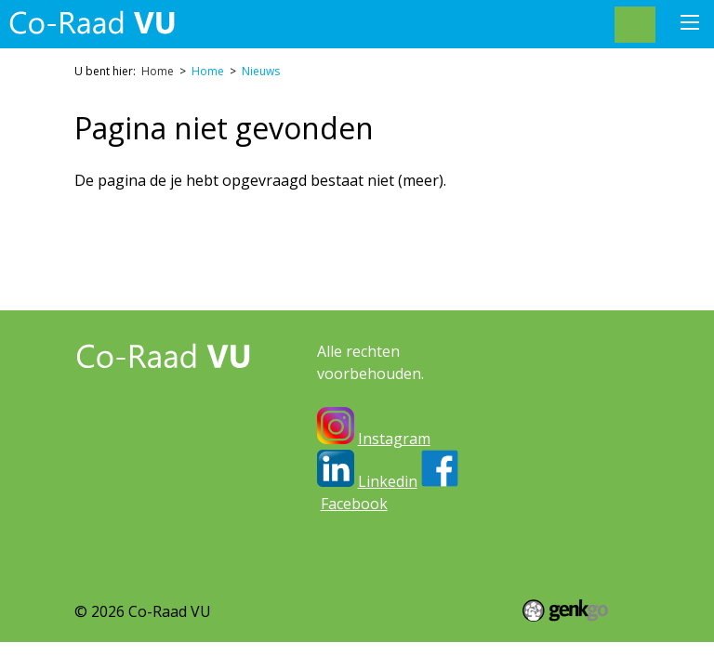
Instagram (394, 438)
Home (157, 71)
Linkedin (387, 481)
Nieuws (261, 71)
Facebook (354, 503)
